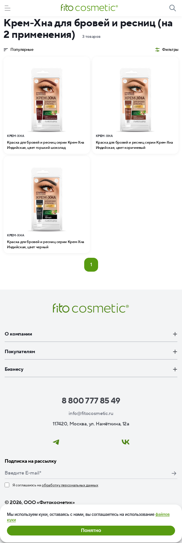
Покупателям (91, 352)
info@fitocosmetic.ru (91, 413)
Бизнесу (91, 369)
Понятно (91, 530)
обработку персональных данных (70, 485)
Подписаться (173, 473)
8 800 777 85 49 (91, 401)
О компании (91, 334)
